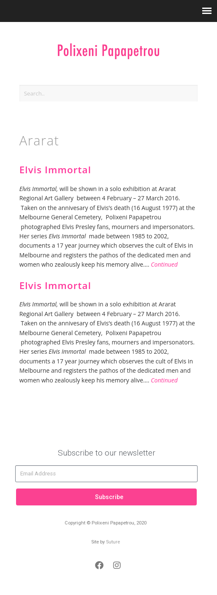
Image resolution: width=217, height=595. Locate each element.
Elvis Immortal (55, 169)
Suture (113, 542)
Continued (164, 264)
